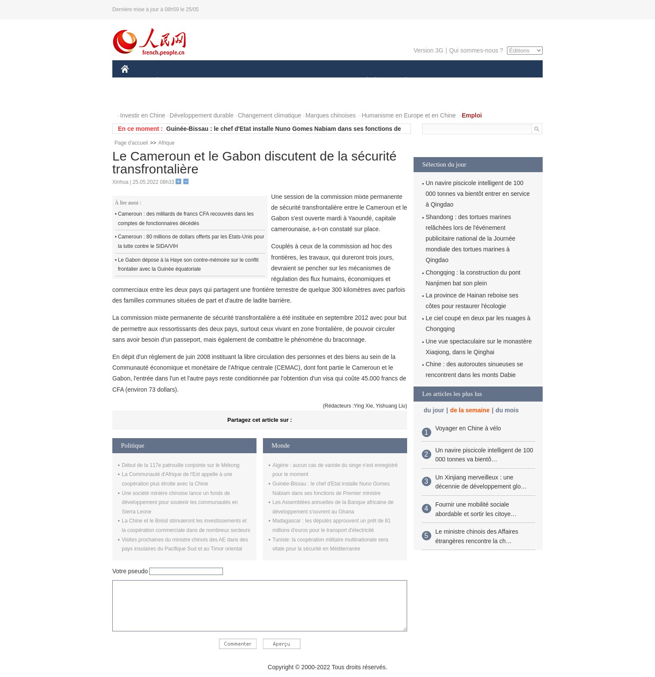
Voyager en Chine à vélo (468, 428)
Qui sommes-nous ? (476, 50)
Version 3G (428, 50)
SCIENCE (286, 81)
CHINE (135, 81)
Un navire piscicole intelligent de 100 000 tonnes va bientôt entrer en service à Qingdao (478, 193)
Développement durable (202, 115)
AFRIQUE (248, 81)
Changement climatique (269, 115)
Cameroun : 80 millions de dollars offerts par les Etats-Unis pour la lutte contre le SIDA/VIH (191, 241)
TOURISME (472, 81)
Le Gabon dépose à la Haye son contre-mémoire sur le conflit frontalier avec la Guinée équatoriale (188, 264)
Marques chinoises (331, 115)
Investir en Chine (142, 115)
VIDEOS (173, 98)
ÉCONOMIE (173, 81)
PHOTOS (138, 98)
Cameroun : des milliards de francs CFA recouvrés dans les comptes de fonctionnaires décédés (185, 218)
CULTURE (324, 81)
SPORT (435, 81)
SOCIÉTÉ (363, 81)
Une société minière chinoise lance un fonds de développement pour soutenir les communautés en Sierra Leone (180, 502)
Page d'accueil (131, 143)
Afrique (166, 143)
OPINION (513, 81)
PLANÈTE (401, 81)
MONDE (212, 81)
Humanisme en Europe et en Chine (408, 115)
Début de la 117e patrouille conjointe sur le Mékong (181, 465)
